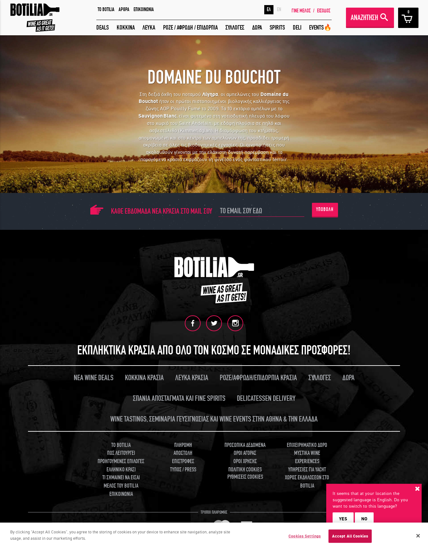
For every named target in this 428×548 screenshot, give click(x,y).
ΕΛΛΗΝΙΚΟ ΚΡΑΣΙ (121, 469)
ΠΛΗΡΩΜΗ (183, 445)
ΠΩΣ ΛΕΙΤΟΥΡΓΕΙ (121, 453)
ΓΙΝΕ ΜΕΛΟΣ (301, 11)
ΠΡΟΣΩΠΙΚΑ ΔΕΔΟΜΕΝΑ (245, 445)
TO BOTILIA (106, 9)
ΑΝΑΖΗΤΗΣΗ (364, 17)
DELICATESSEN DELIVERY (266, 398)
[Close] (418, 538)
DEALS (102, 27)
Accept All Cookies (350, 538)
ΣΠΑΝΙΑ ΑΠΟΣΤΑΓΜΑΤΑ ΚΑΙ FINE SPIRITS (179, 398)
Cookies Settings (304, 538)
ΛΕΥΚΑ (148, 27)
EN (279, 9)
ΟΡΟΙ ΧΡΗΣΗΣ (245, 461)
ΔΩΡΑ (257, 27)
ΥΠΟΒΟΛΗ (325, 209)
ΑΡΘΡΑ (124, 9)
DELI (297, 27)
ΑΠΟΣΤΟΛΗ (183, 453)
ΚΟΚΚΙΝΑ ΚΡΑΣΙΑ (144, 377)
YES (343, 518)
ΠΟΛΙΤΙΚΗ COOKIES (245, 469)
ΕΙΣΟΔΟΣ (323, 11)
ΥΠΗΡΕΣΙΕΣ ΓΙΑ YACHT (307, 469)
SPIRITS (277, 27)
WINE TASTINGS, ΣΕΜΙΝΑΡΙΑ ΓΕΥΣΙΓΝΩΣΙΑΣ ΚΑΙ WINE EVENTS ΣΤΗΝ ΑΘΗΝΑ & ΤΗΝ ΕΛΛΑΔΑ (214, 419)
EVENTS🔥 (320, 27)
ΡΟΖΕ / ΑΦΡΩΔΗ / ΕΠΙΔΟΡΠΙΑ (190, 27)
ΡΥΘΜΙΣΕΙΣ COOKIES (245, 477)
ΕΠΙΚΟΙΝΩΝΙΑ (144, 9)
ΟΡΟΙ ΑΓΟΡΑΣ (245, 453)
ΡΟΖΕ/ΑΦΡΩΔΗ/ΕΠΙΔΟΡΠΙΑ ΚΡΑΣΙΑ (258, 377)
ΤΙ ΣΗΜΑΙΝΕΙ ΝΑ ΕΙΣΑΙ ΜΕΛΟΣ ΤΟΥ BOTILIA (121, 481)
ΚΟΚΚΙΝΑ (126, 27)
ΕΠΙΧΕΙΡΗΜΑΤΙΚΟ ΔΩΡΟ (307, 445)
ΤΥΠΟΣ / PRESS (183, 469)
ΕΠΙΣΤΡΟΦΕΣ (183, 461)
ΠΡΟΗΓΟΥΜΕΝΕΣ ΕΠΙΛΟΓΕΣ (121, 461)
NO (364, 518)
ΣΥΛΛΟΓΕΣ (234, 27)
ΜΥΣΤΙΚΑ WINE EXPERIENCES (307, 457)
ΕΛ (269, 9)
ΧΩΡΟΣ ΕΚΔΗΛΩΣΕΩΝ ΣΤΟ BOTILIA (307, 481)
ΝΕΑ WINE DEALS (94, 377)
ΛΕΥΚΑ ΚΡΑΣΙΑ (191, 377)
